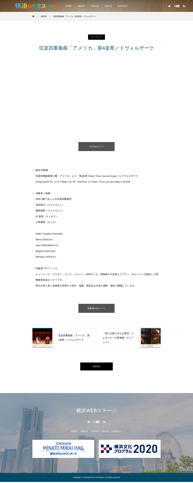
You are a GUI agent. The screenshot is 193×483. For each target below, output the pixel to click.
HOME (68, 6)
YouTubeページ (96, 146)
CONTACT (123, 6)
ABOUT (81, 6)
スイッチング (96, 37)
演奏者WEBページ (96, 308)
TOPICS (95, 6)
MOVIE (108, 6)
